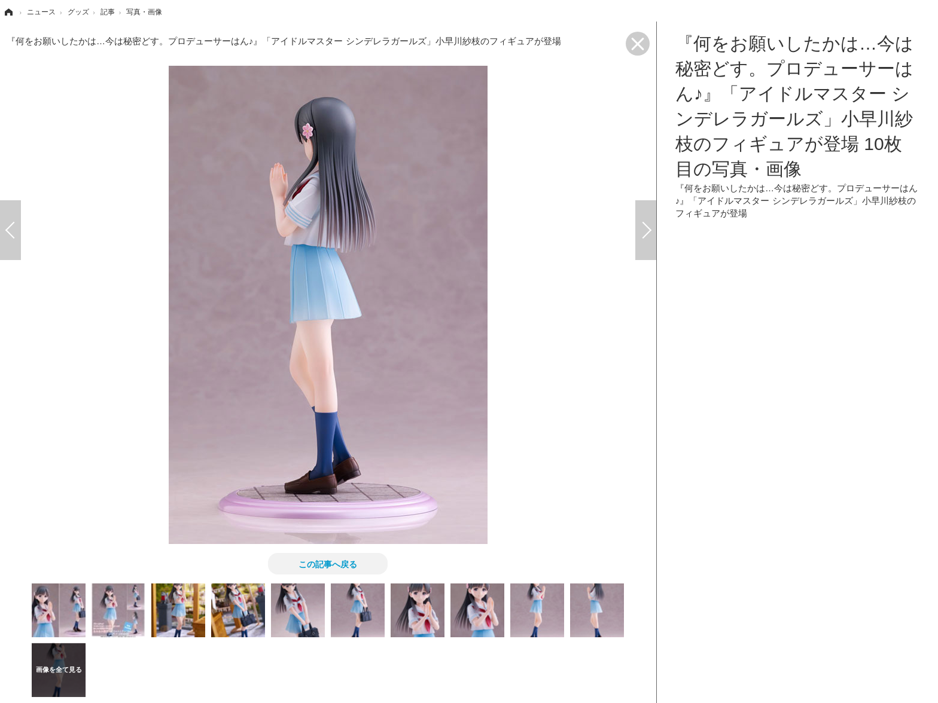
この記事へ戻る (328, 564)
